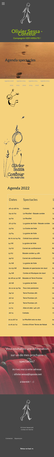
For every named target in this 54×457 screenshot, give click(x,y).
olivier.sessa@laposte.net (28, 374)
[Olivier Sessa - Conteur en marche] (27, 410)
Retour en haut (27, 449)
